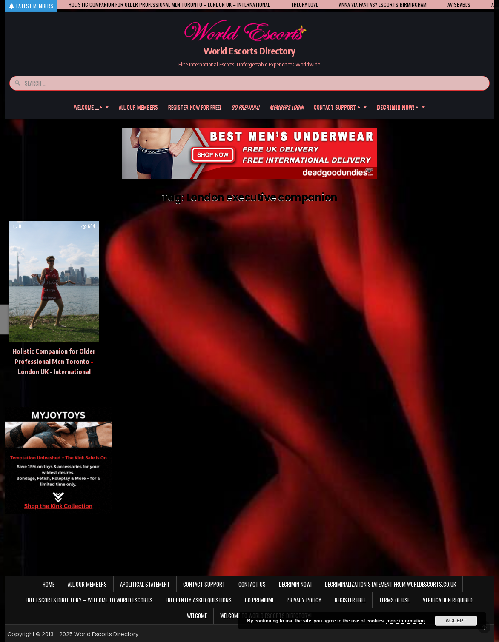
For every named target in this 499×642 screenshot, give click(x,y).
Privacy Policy (304, 600)
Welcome (197, 615)
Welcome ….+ (88, 107)
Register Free (350, 600)
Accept (455, 621)
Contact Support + (337, 107)
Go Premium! (259, 600)
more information (405, 620)
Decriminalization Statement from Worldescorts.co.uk (390, 584)
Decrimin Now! (295, 584)
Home (48, 584)
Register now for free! (194, 107)
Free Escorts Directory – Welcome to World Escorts (89, 600)
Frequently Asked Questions (199, 600)
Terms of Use (394, 600)
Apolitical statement (145, 584)
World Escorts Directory (249, 51)
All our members (138, 107)
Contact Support (204, 584)
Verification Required (448, 600)
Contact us (252, 584)
